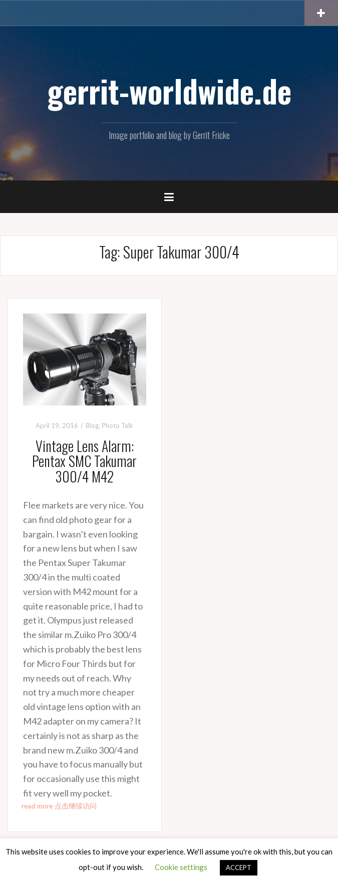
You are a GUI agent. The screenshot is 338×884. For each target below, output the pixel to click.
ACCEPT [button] (238, 868)
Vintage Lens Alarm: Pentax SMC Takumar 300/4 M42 (84, 461)
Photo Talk (117, 426)
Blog (92, 426)
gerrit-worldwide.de (169, 91)
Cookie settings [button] (181, 867)
